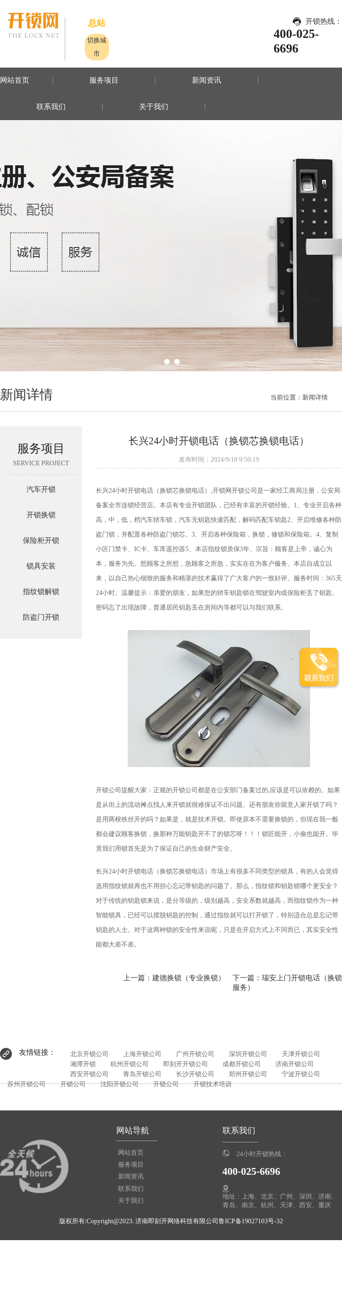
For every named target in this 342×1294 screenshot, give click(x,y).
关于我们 (153, 106)
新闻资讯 (206, 80)
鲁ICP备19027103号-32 (250, 1221)
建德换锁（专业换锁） (188, 978)
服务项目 (104, 80)
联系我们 (51, 106)
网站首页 (14, 80)
